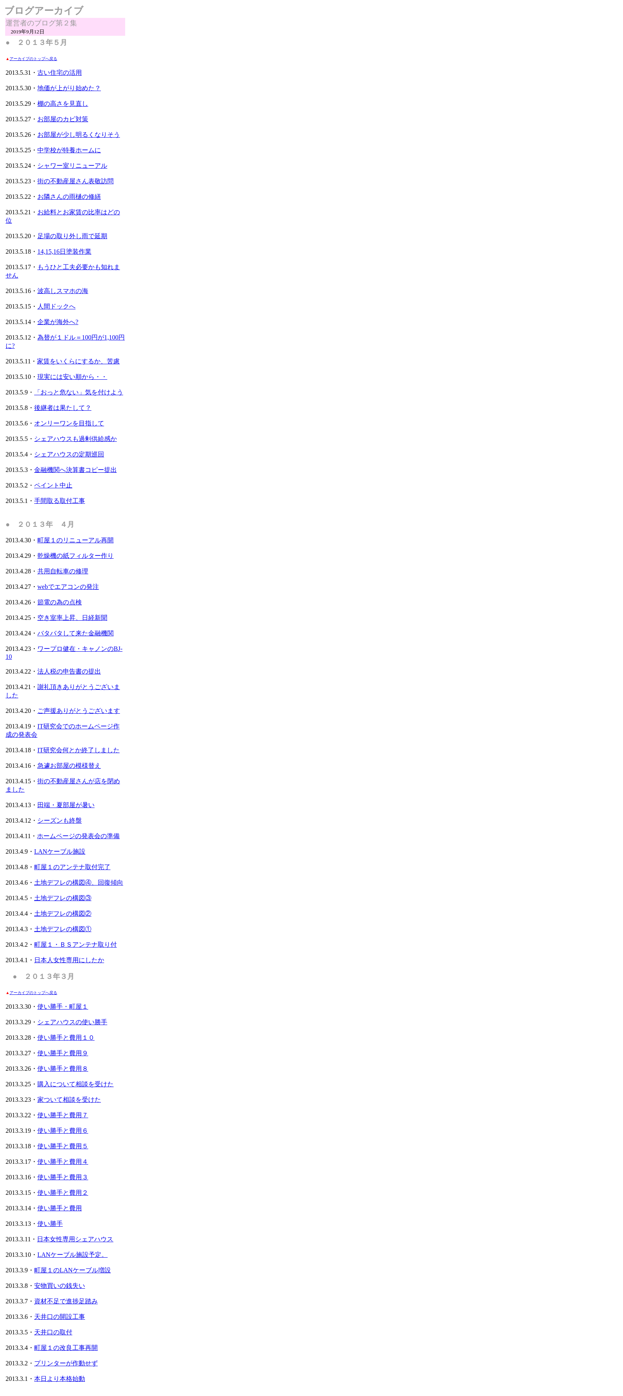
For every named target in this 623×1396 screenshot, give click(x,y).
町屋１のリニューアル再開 (75, 540)
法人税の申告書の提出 (69, 671)
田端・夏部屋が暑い (66, 805)
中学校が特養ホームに (69, 150)
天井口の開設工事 (59, 1316)
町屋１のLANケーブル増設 (72, 1270)
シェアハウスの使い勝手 (72, 1022)
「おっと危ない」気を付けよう (78, 392)
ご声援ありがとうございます (78, 710)
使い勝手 (50, 1223)
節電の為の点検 (59, 602)
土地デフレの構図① (62, 929)
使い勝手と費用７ (62, 1115)
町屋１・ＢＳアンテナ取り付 (75, 944)
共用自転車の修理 (62, 571)
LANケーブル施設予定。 (72, 1254)
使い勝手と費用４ (62, 1161)
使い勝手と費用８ (62, 1068)
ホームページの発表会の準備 (78, 836)
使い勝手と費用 (59, 1208)
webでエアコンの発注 (68, 586)
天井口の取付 (53, 1332)
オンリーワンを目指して (69, 423)
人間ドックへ (56, 306)
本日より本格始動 (59, 1378)
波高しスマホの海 (62, 290)
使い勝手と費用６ (62, 1130)
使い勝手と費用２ (62, 1192)
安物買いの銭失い (59, 1285)
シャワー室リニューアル (72, 165)
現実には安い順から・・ (72, 376)
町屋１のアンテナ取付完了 (72, 867)
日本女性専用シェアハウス (75, 1239)
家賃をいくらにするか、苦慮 (78, 361)
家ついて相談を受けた (69, 1099)
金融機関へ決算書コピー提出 (75, 469)
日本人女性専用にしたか (69, 960)
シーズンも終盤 (59, 820)
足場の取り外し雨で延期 (72, 236)
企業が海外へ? (57, 321)
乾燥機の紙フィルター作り (75, 555)
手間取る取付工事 (59, 500)
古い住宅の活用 (59, 72)
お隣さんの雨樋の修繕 (69, 196)
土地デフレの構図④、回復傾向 (78, 882)
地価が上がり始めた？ (69, 88)
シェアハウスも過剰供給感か (75, 438)
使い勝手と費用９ (62, 1053)
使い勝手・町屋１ (62, 1006)
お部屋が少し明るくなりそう (78, 134)
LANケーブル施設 (59, 851)
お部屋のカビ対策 (62, 119)
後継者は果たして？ (62, 407)
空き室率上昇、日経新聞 (72, 617)
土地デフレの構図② (62, 913)
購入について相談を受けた (75, 1084)
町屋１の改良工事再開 (66, 1347)
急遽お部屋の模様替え (69, 765)
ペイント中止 (53, 485)
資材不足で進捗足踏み (66, 1301)
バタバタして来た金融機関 (75, 633)
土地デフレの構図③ (62, 898)
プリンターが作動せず (66, 1363)
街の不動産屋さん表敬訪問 (75, 181)
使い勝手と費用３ (62, 1177)
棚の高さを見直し (62, 103)
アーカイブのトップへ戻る (33, 58)
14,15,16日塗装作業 (64, 251)
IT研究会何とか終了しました (78, 750)
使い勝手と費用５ (62, 1146)
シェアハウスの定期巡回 (69, 454)
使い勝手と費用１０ (66, 1037)
